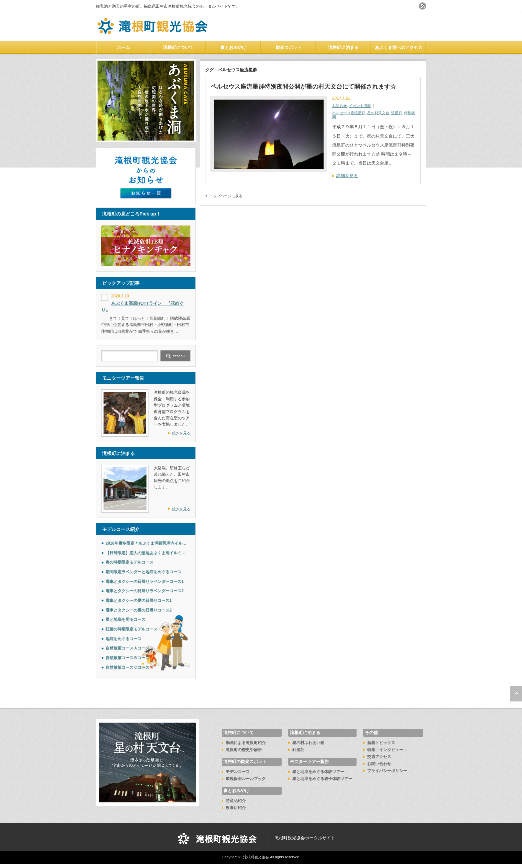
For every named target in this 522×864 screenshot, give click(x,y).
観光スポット (289, 47)
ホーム (123, 47)
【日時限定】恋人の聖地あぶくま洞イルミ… (145, 553)
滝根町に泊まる (343, 47)
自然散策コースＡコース (127, 648)
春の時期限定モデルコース (129, 562)
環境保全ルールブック (246, 778)
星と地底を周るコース (125, 619)
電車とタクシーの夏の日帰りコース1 (139, 600)
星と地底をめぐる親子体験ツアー (322, 778)
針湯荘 (298, 749)
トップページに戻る (225, 196)
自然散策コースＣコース (127, 667)
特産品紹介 (236, 800)
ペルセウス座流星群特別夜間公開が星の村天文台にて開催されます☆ (303, 86)
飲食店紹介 (236, 807)
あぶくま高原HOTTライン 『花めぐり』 (142, 307)
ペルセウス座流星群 (348, 113)
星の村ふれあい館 (308, 742)
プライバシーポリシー (387, 770)
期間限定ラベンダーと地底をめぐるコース (143, 572)
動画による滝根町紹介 (246, 742)
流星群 (396, 113)
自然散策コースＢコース (127, 657)
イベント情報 (360, 106)
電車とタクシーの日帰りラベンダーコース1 (145, 581)
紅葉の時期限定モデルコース (131, 629)
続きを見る (181, 433)
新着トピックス (381, 742)
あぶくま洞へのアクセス (398, 47)
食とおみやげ (233, 47)
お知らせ (339, 106)
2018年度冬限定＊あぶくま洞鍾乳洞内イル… (146, 543)
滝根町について (178, 47)
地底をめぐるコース (123, 639)
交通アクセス (379, 756)
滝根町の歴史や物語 (244, 749)
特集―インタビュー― (387, 749)
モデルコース (238, 771)
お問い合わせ (379, 763)
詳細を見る (347, 175)
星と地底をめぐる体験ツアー (318, 771)
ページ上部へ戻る (516, 693)
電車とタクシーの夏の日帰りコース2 (139, 610)
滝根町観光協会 (256, 857)
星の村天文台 (378, 113)
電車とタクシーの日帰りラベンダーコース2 (145, 591)
